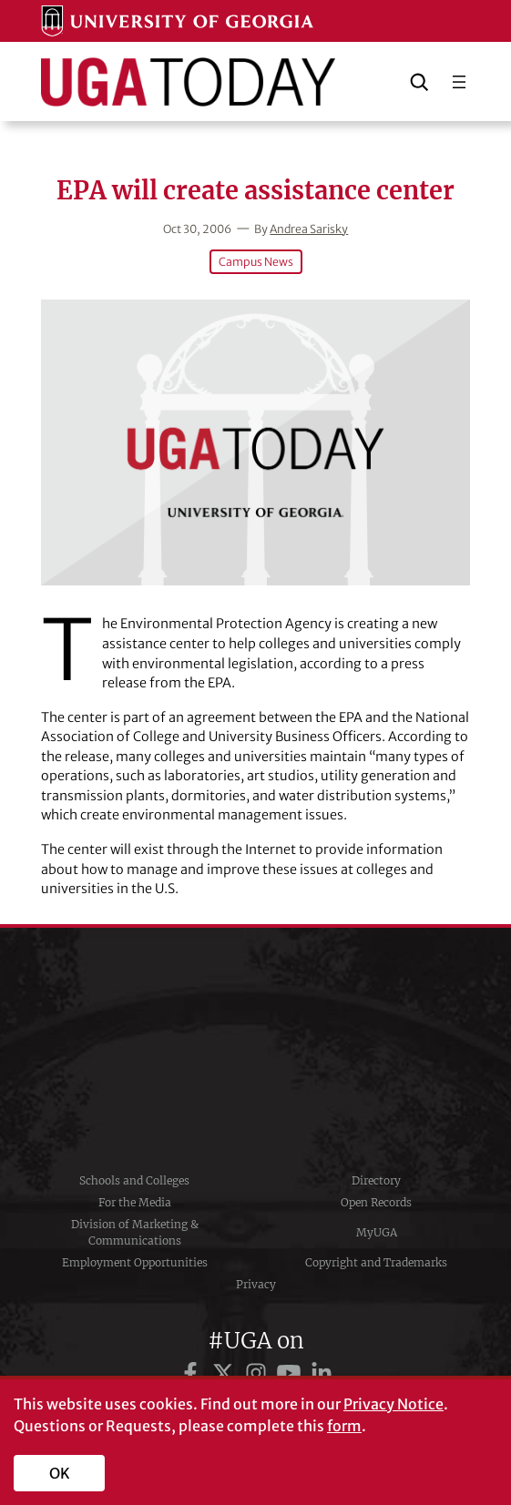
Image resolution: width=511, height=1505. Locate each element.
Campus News (256, 262)
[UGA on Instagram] (258, 1373)
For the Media (134, 1202)
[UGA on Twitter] (226, 1373)
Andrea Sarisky (309, 229)
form (344, 1426)
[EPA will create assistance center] (255, 442)
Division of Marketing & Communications (135, 1232)
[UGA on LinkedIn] (321, 1373)
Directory (376, 1180)
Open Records (376, 1202)
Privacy (256, 1284)
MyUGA (376, 1232)
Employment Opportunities (135, 1262)
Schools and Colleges (134, 1180)
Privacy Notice (393, 1404)
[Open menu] (459, 82)
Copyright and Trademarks (376, 1262)
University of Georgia (256, 1048)
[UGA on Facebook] (193, 1373)
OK (59, 1473)
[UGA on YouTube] (291, 1373)
